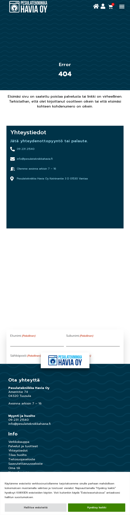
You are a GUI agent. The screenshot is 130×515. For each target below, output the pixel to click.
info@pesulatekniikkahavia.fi (29, 424)
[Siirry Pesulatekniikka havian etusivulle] (28, 7)
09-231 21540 (18, 420)
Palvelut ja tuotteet (23, 446)
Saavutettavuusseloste (25, 464)
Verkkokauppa (18, 442)
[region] (65, 493)
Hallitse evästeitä (36, 507)
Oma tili (14, 468)
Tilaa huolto (17, 455)
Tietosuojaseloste (21, 459)
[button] (122, 6)
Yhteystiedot (18, 451)
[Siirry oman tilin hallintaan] (103, 6)
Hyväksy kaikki (96, 507)
